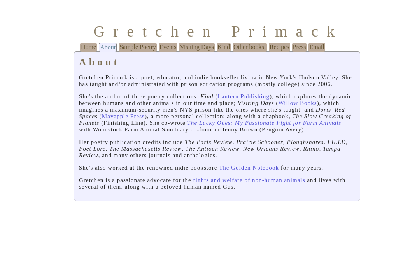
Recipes (279, 47)
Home (88, 47)
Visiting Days (197, 47)
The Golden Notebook (249, 167)
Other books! (249, 47)
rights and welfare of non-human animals (249, 180)
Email (316, 47)
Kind (223, 47)
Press (299, 47)
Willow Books (298, 103)
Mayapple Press (123, 116)
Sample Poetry (137, 47)
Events (168, 47)
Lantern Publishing (243, 96)
